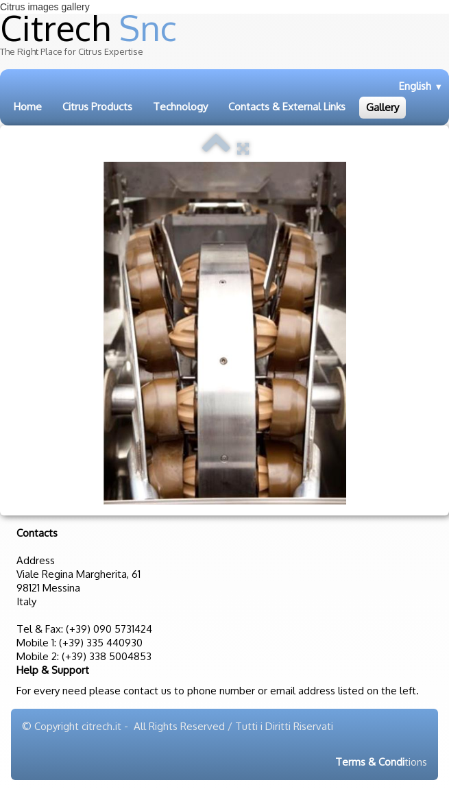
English (421, 86)
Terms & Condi (369, 761)
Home (28, 106)
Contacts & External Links (286, 106)
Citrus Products (97, 106)
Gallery (382, 107)
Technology (180, 106)
